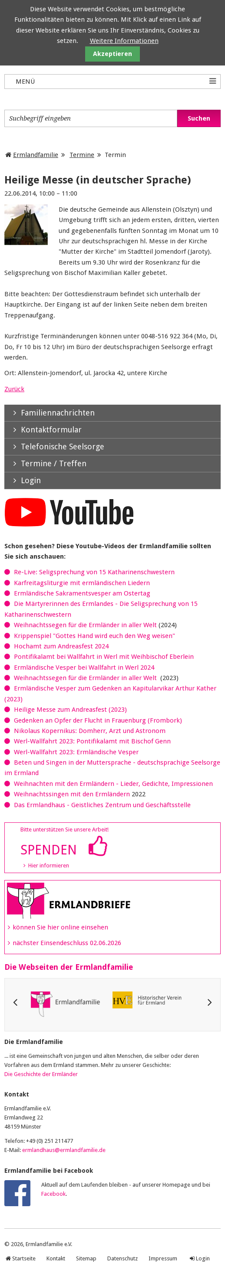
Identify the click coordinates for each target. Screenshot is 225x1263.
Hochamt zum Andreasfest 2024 (61, 646)
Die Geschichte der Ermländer (41, 1074)
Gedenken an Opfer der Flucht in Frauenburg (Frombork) (98, 720)
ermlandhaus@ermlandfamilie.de (64, 1150)
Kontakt (55, 1258)
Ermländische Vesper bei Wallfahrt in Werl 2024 (84, 667)
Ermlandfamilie (35, 155)
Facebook (53, 1194)
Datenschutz (122, 1258)
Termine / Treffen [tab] (45, 463)
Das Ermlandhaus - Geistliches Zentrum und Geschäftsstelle (102, 805)
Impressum (163, 1258)
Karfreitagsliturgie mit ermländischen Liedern (82, 583)
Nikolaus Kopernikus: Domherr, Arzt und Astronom (89, 731)
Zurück (14, 389)
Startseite (24, 1258)
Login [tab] (22, 480)
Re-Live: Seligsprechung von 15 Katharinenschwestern (94, 572)
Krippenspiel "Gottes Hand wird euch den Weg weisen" (94, 636)
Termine (81, 155)
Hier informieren (48, 865)
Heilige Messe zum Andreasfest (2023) (70, 709)
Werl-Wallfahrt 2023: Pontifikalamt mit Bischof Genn (92, 741)
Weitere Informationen (124, 41)
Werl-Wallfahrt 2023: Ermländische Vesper (76, 752)
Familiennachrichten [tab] (49, 412)
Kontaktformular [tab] (43, 429)
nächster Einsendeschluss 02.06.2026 (67, 943)
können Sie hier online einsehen (60, 927)
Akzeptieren (112, 54)
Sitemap (86, 1258)
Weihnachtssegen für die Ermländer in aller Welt (85, 625)
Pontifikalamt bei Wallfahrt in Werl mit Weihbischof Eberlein (104, 657)
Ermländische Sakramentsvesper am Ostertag (82, 593)
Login (203, 1258)
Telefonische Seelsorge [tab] (54, 446)
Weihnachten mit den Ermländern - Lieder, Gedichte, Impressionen (113, 784)
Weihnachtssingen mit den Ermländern (72, 794)
